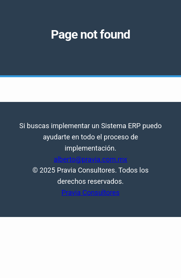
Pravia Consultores (90, 192)
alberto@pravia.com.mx (90, 159)
